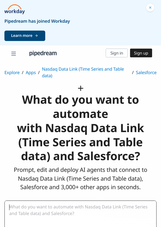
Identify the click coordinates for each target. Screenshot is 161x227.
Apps (31, 73)
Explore (12, 73)
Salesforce (146, 73)
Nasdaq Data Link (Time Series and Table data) (83, 72)
